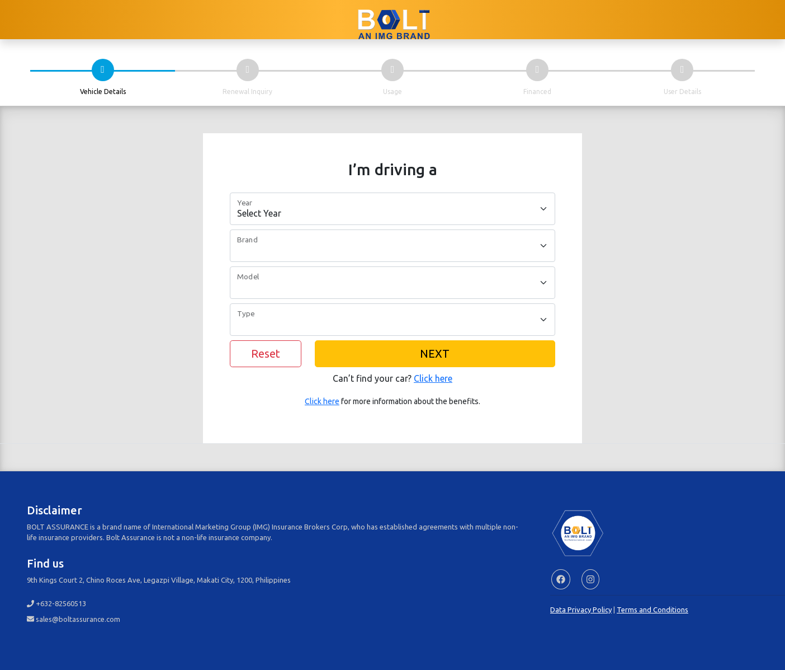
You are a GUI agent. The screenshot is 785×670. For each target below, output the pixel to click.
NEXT (435, 353)
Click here (433, 378)
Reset (265, 353)
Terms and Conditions (652, 609)
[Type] (392, 319)
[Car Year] (392, 209)
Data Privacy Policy (581, 609)
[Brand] (392, 245)
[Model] (392, 282)
